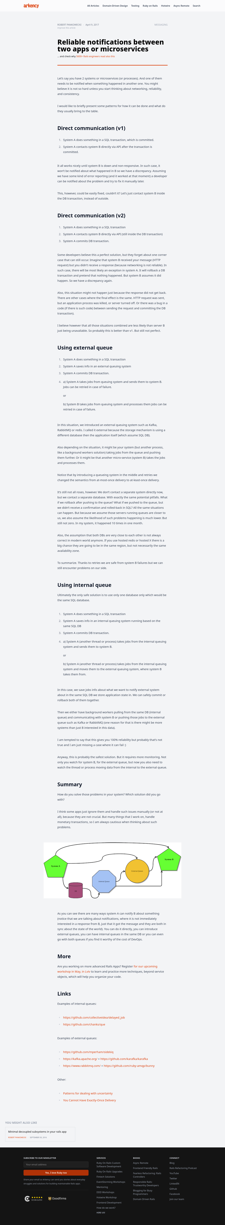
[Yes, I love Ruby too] (56, 1173)
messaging (161, 24)
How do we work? (106, 1207)
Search (196, 5)
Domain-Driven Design (115, 5)
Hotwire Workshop (107, 1197)
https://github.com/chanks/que (84, 1024)
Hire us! (101, 1212)
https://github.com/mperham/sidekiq (88, 1052)
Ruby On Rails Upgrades (109, 1171)
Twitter (173, 1178)
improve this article (66, 27)
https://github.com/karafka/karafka (124, 1059)
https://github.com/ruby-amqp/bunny (129, 1066)
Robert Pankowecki (69, 24)
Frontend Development (109, 1202)
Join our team (177, 1199)
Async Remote (181, 5)
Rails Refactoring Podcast (183, 1168)
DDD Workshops (105, 1192)
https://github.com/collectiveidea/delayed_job (94, 1017)
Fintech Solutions (106, 1176)
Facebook (175, 1194)
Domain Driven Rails (144, 1199)
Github (173, 1188)
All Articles (93, 5)
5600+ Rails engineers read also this (95, 56)
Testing (135, 5)
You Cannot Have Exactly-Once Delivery (89, 1100)
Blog (172, 1163)
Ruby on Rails (150, 5)
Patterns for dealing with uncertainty (88, 1093)
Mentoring (102, 1187)
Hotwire (165, 5)
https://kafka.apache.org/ (80, 1059)
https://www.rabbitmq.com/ (82, 1066)
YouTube (174, 1173)
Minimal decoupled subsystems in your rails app (37, 1131)
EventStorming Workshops (111, 1181)
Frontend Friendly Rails (145, 1168)
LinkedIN (174, 1183)
